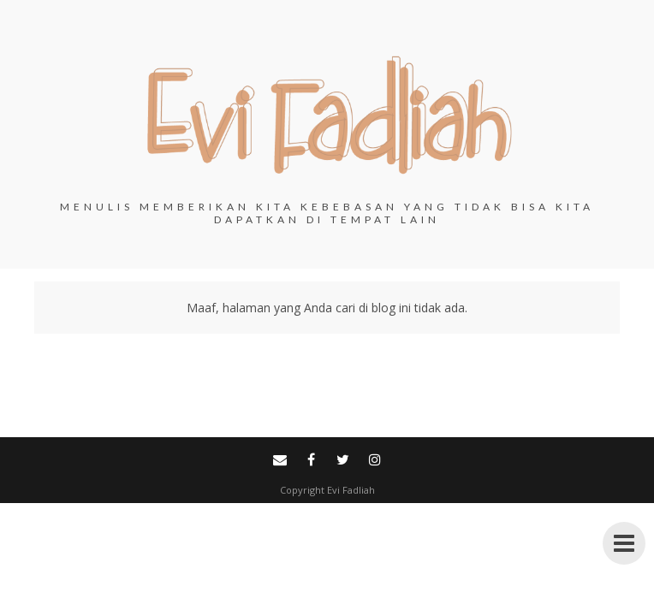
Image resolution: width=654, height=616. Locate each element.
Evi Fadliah (351, 489)
